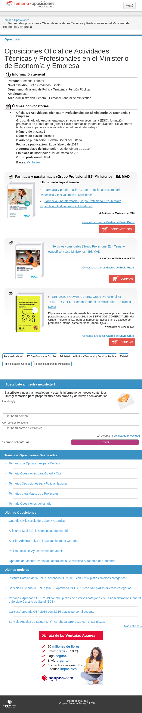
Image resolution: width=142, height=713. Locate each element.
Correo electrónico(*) (15, 422)
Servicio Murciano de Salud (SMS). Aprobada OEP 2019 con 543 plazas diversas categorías (70, 588)
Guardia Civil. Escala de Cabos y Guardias (37, 520)
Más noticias (131, 626)
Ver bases (33, 162)
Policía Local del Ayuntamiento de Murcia (36, 551)
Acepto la (120, 435)
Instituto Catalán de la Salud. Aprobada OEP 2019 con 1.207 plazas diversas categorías (67, 578)
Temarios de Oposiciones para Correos (35, 463)
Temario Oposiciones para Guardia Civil (35, 473)
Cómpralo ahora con (108, 222)
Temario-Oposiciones (16, 20)
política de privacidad (127, 435)
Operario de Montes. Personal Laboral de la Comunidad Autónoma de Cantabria (62, 561)
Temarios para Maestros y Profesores (34, 493)
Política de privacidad (77, 701)
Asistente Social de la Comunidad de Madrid (38, 530)
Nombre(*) (8, 401)
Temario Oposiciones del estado (30, 503)
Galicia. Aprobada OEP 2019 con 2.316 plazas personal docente (51, 611)
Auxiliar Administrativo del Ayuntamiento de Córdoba (43, 541)
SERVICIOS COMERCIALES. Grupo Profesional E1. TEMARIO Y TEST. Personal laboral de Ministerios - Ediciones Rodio (89, 302)
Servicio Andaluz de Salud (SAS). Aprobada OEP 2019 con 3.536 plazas (57, 621)
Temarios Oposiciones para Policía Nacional (38, 483)
